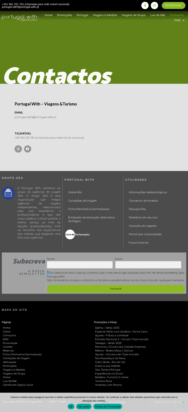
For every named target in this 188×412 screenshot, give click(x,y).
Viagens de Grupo (134, 15)
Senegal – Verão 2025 (108, 343)
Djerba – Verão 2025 (107, 328)
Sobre (6, 331)
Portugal (82, 15)
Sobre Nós (75, 192)
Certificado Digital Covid (18, 385)
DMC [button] (179, 20)
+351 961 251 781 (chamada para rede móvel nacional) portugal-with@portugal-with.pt (35, 5)
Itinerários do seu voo (143, 217)
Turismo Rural (103, 381)
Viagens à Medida (105, 15)
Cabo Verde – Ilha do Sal (110, 362)
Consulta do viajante (142, 226)
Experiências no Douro (109, 373)
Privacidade (10, 343)
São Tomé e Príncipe (107, 370)
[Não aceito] (183, 402)
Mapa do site (15, 309)
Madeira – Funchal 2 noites (111, 377)
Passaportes (137, 209)
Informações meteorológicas (148, 192)
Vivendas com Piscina (108, 385)
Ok (71, 406)
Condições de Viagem (82, 200)
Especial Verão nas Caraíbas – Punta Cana (121, 331)
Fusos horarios (139, 242)
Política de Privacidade (107, 406)
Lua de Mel (157, 15)
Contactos (177, 15)
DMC (6, 339)
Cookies (7, 347)
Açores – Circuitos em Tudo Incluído (117, 354)
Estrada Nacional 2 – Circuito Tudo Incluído (122, 339)
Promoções (64, 15)
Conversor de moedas (143, 200)
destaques (9, 362)
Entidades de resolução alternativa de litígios (91, 219)
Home (48, 15)
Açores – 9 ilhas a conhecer (112, 335)
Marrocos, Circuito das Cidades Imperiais (120, 347)
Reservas (8, 350)
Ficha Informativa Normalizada (88, 209)
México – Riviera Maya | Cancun (114, 350)
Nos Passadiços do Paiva (110, 358)
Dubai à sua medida (107, 366)
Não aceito (84, 406)
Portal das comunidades (145, 234)
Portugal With (79, 179)
